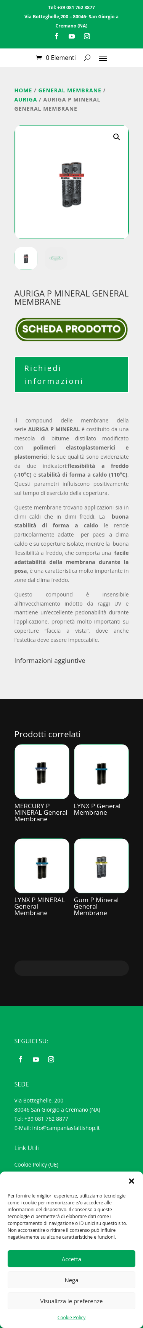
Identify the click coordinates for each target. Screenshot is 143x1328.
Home (23, 90)
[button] (131, 1181)
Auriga (25, 99)
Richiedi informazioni (54, 374)
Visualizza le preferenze (71, 1301)
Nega (71, 1280)
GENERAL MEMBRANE (69, 90)
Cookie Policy (71, 1317)
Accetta (71, 1259)
